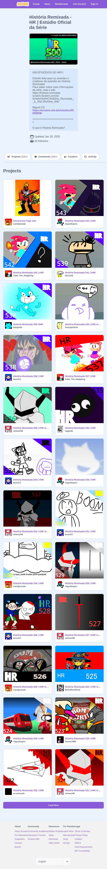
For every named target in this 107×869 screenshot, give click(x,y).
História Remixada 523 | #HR (80, 738)
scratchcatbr (19, 793)
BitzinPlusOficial (72, 690)
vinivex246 (18, 431)
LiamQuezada (19, 224)
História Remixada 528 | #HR (28, 635)
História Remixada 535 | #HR (80, 428)
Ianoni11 (17, 379)
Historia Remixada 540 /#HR (28, 324)
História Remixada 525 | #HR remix (83, 686)
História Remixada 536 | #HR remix (31, 428)
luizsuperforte (71, 327)
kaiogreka (17, 327)
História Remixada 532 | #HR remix (31, 531)
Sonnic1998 (70, 741)
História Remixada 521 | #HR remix (83, 790)
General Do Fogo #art (24, 221)
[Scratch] (22, 4)
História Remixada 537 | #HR (80, 376)
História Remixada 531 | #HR (80, 531)
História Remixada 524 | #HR (28, 738)
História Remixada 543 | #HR (80, 221)
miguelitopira (71, 224)
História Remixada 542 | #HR (28, 272)
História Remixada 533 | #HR (80, 479)
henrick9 (69, 276)
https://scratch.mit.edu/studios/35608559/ (53, 110)
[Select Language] (53, 861)
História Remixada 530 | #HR (28, 583)
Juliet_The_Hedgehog (23, 276)
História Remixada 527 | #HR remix (83, 635)
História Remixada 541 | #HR (80, 272)
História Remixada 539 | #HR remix (83, 324)
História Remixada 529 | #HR (80, 583)
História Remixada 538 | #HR (28, 376)
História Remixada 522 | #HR (28, 790)
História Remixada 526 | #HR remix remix (31, 686)
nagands (69, 431)
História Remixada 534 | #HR (28, 479)
